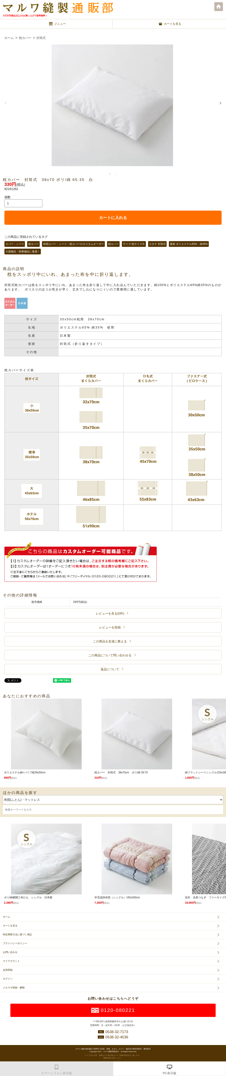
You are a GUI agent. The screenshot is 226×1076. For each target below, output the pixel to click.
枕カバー (25, 38)
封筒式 (41, 38)
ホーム (218, 6)
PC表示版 (169, 1073)
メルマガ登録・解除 (14, 987)
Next (220, 103)
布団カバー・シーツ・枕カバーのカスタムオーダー (73, 244)
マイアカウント (11, 961)
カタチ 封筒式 (157, 244)
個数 (7, 197)
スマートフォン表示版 (56, 1073)
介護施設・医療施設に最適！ (23, 251)
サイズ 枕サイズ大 (134, 244)
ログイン (8, 978)
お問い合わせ (10, 952)
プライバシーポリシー (15, 943)
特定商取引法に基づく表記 (17, 934)
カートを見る (10, 925)
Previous (5, 103)
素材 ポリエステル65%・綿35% (189, 244)
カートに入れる (113, 217)
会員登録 (8, 969)
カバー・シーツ (15, 244)
